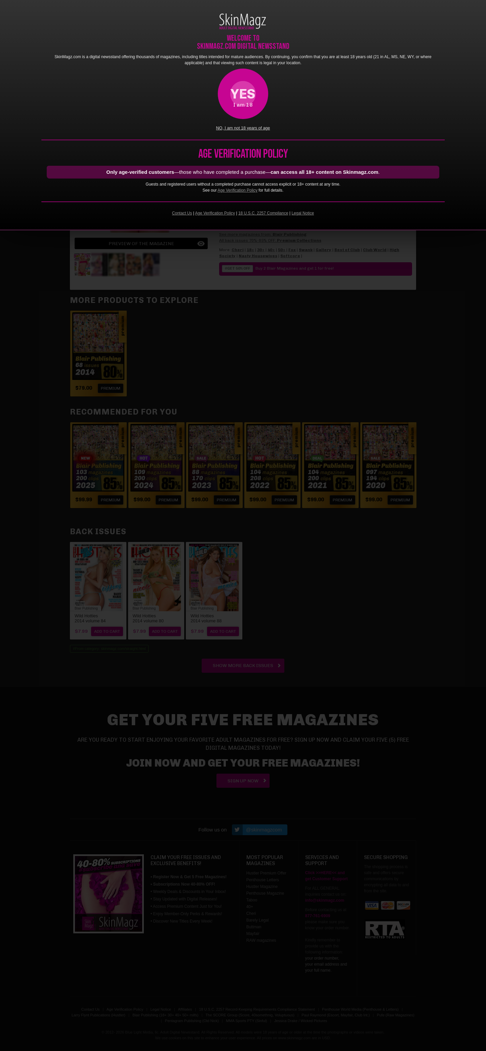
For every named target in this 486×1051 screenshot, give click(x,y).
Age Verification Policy (237, 190)
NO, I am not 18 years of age (243, 128)
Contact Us (182, 213)
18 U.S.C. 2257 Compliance (263, 213)
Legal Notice (302, 213)
